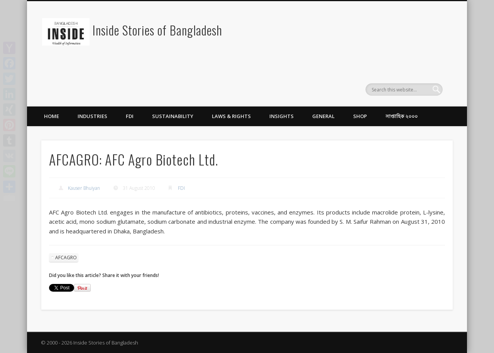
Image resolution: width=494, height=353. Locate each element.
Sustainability (172, 116)
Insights (281, 116)
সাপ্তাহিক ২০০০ (402, 116)
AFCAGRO (66, 257)
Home (51, 116)
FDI (130, 116)
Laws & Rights (231, 116)
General (323, 116)
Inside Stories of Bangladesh (157, 30)
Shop (360, 116)
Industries (92, 116)
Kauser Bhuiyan (84, 188)
